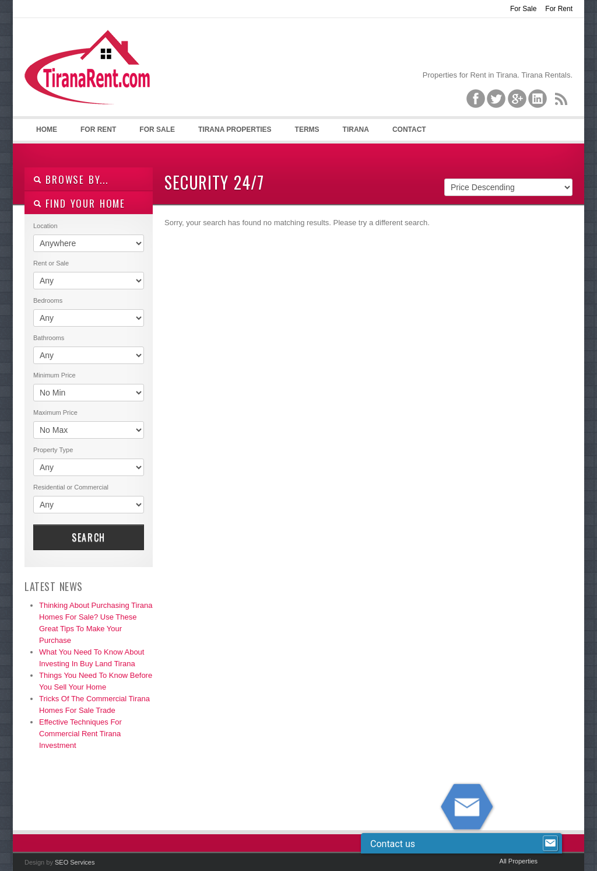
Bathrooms (48, 337)
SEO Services (74, 862)
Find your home (79, 203)
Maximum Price (55, 412)
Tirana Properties (235, 129)
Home (46, 129)
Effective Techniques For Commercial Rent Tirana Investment (80, 734)
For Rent (559, 9)
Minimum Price (54, 375)
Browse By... (70, 179)
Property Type (53, 449)
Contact (409, 129)
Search (89, 537)
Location (45, 225)
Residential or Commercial (70, 487)
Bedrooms (47, 300)
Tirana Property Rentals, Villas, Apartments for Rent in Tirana (92, 76)
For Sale (523, 9)
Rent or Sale (51, 263)
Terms (307, 129)
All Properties (519, 861)
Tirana (356, 129)
